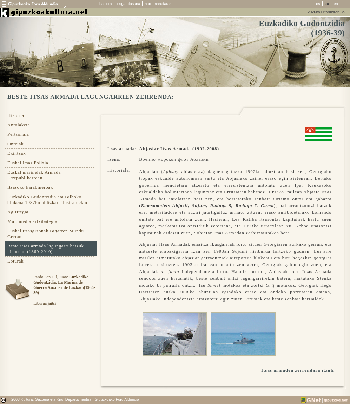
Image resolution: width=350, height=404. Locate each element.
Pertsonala (18, 134)
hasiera (105, 3)
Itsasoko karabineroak (30, 187)
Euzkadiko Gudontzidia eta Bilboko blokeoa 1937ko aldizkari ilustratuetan (47, 199)
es (318, 3)
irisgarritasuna (128, 3)
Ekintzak (16, 153)
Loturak (15, 261)
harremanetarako (159, 3)
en (336, 3)
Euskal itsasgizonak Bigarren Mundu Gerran (45, 233)
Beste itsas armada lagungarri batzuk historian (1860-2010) (45, 248)
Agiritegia (17, 211)
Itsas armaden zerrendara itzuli (297, 370)
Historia (15, 115)
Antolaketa (18, 124)
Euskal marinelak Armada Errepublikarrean (34, 175)
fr (343, 3)
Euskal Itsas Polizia (27, 162)
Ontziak (15, 143)
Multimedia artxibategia (32, 221)
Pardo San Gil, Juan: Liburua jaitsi (64, 290)
